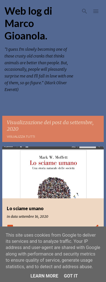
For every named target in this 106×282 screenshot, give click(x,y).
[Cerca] (84, 11)
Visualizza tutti (21, 136)
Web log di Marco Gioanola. (28, 23)
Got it (71, 276)
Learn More (44, 276)
